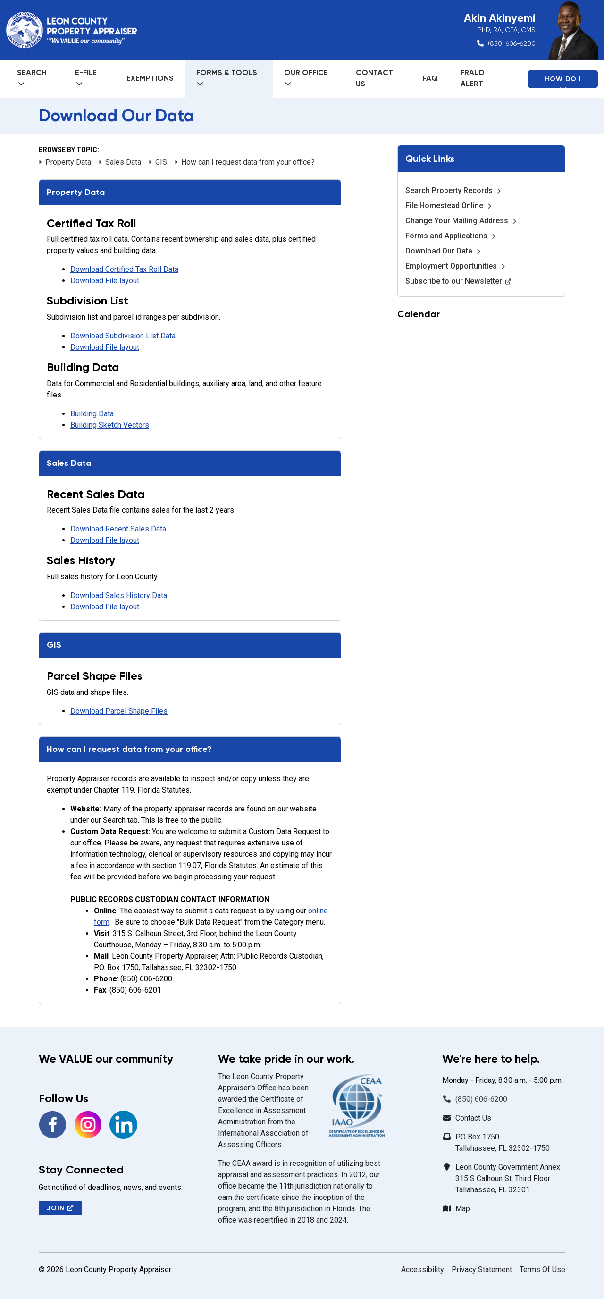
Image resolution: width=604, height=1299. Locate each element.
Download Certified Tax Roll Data (124, 269)
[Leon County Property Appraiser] (71, 30)
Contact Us (374, 78)
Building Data (92, 413)
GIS (158, 162)
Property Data (65, 162)
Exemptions (150, 78)
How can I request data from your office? (245, 162)
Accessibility (422, 1269)
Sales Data (120, 162)
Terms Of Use (542, 1269)
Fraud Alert (473, 78)
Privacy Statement (482, 1269)
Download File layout (104, 280)
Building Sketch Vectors (109, 425)
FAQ (430, 78)
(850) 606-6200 (512, 43)
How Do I (563, 81)
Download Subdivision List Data (123, 335)
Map (462, 1208)
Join (60, 1208)
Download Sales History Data (118, 595)
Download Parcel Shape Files (119, 711)
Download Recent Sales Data (118, 528)
